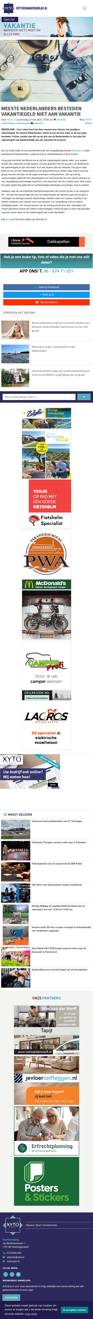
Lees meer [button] (31, 1313)
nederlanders (8, 123)
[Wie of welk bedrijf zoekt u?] (39, 397)
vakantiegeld (23, 123)
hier (8, 219)
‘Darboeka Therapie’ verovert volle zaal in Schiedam (59, 842)
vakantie (61, 119)
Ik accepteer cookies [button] (74, 1310)
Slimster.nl (78, 150)
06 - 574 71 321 (58, 271)
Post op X (46, 294)
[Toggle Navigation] (84, 8)
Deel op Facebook (46, 287)
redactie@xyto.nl (15, 1257)
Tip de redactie (46, 302)
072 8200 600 (14, 1253)
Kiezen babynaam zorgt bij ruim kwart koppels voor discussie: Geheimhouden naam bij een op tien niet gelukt (61, 326)
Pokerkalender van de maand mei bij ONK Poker (57, 863)
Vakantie (38, 123)
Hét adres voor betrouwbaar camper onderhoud (57, 884)
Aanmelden (11, 1297)
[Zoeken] (84, 397)
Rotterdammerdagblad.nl (31, 8)
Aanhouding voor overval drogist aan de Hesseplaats (59, 969)
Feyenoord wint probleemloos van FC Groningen (57, 821)
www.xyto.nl (13, 1261)
